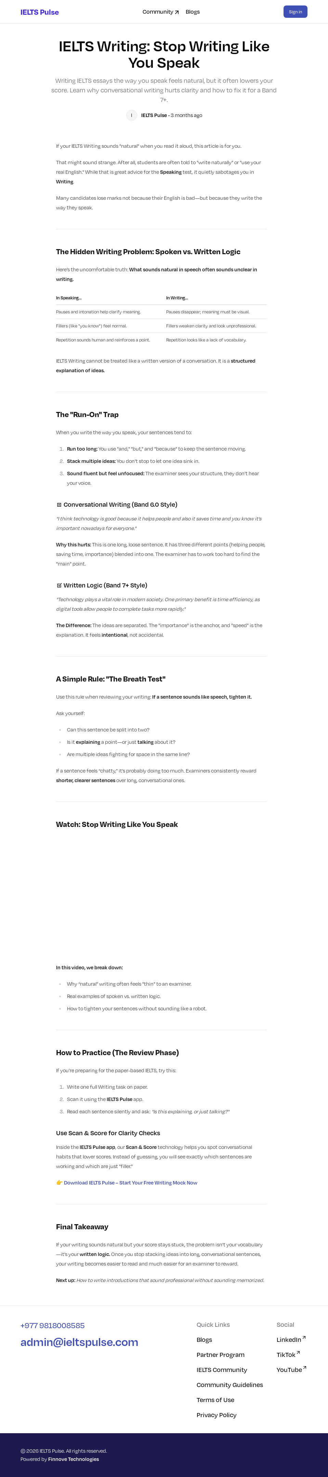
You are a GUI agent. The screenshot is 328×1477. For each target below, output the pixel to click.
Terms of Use (215, 1399)
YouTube (292, 1369)
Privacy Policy (217, 1414)
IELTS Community (222, 1369)
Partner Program (221, 1354)
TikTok (289, 1354)
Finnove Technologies (73, 1459)
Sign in (295, 12)
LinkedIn (292, 1339)
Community (161, 11)
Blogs (193, 11)
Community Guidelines (230, 1384)
